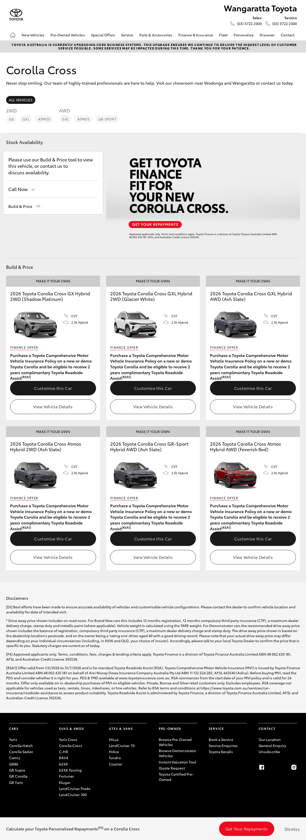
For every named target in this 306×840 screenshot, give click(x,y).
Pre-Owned (170, 728)
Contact (287, 34)
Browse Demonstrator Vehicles (177, 753)
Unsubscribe (269, 751)
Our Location (270, 739)
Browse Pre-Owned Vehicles (175, 742)
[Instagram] (294, 767)
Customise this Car (53, 388)
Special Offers (103, 34)
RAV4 (63, 757)
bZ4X (63, 763)
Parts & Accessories (155, 34)
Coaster (115, 763)
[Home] (13, 34)
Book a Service (221, 739)
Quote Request (172, 768)
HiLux (114, 739)
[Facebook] (262, 767)
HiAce (114, 751)
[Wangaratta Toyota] (16, 15)
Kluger (64, 782)
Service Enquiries (223, 745)
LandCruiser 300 (73, 794)
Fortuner (66, 776)
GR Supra (17, 770)
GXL (25, 119)
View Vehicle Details (53, 406)
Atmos (44, 119)
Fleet (223, 34)
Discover (267, 34)
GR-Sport (107, 119)
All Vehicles (21, 99)
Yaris (13, 739)
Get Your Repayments (246, 828)
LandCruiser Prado (74, 788)
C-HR (63, 751)
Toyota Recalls (221, 751)
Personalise (244, 34)
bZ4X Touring (70, 770)
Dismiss (292, 829)
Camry (14, 757)
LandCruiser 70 (122, 745)
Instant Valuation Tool (177, 761)
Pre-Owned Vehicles (67, 34)
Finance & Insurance (195, 34)
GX (11, 119)
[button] (24, 206)
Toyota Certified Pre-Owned (176, 777)
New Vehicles (33, 34)
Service (127, 34)
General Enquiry (272, 745)
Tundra (115, 757)
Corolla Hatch (21, 745)
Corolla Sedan (21, 751)
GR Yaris (16, 782)
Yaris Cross (68, 739)
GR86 (13, 763)
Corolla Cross (70, 745)
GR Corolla (18, 776)
